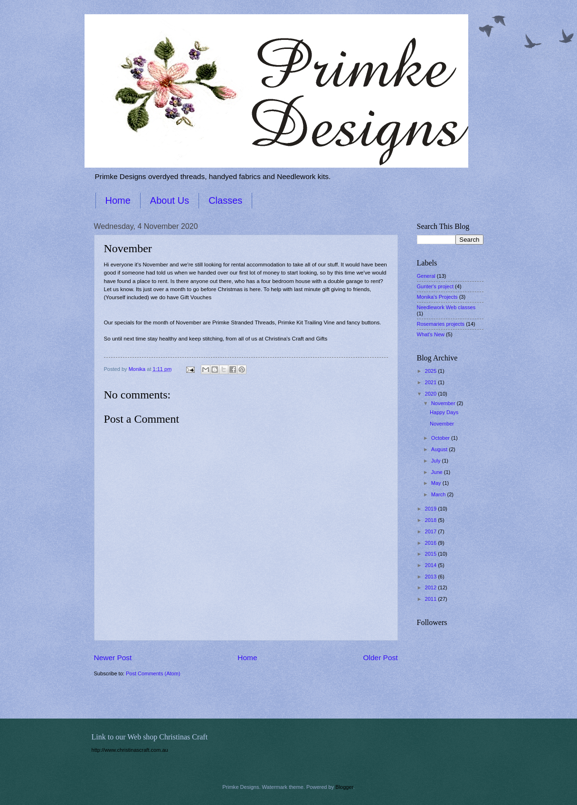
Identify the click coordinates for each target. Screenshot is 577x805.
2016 (431, 543)
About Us (169, 200)
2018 (431, 520)
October (441, 438)
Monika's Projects (437, 297)
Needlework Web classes (446, 307)
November (444, 403)
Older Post (380, 657)
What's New (431, 334)
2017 (431, 531)
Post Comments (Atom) (153, 673)
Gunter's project (435, 286)
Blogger (344, 787)
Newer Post (113, 657)
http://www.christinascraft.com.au (130, 750)
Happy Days (444, 412)
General (426, 276)
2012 (431, 587)
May (437, 483)
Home (118, 200)
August (440, 449)
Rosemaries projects (441, 324)
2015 (431, 554)
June (437, 472)
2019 (431, 508)
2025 (431, 371)
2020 (431, 394)
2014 (431, 565)
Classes (225, 200)
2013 (431, 576)
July (436, 461)
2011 (431, 599)
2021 (431, 382)
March (439, 494)
